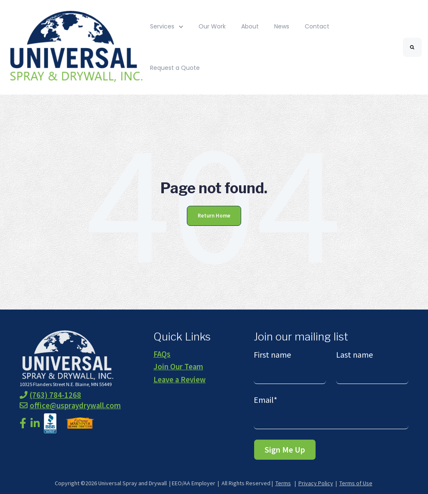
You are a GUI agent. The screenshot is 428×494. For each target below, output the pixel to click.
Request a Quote (175, 68)
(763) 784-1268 (50, 395)
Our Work (212, 26)
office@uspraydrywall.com (70, 405)
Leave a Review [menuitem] (179, 379)
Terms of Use (355, 483)
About (250, 26)
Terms (283, 483)
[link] (74, 46)
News (281, 26)
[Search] (412, 47)
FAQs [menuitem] (162, 354)
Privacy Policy (315, 483)
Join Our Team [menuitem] (178, 366)
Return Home (214, 215)
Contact (317, 26)
